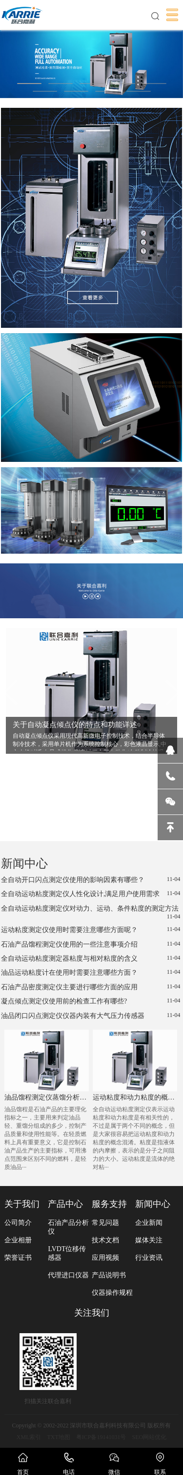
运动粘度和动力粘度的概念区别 (134, 1097)
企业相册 (18, 1240)
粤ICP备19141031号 (101, 1437)
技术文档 (105, 1240)
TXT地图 (58, 1437)
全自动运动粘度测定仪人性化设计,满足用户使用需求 (91, 894)
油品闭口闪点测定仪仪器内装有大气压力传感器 (91, 1015)
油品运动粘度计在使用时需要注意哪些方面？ (91, 972)
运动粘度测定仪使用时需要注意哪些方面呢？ (91, 929)
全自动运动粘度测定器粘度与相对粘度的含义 (91, 958)
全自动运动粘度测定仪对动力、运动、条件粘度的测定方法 (91, 912)
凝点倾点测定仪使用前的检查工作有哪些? (91, 1001)
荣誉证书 (18, 1257)
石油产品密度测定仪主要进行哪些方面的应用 (91, 987)
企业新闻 (149, 1222)
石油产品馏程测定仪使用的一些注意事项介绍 (91, 944)
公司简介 (18, 1222)
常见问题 (105, 1222)
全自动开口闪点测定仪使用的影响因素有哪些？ (91, 879)
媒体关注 (149, 1240)
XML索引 (29, 1437)
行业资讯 (149, 1257)
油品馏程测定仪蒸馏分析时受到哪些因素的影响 (46, 1097)
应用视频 (105, 1257)
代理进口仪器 (68, 1275)
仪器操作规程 (112, 1292)
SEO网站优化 (149, 1437)
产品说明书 (109, 1275)
